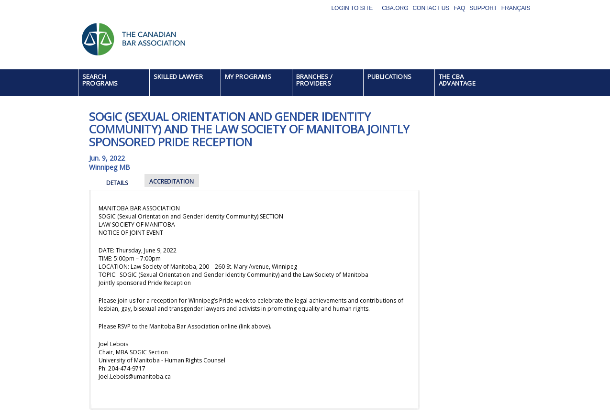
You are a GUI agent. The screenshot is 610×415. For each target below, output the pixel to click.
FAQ (459, 8)
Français (516, 8)
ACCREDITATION (171, 181)
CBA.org (395, 8)
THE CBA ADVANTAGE (457, 79)
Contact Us (430, 8)
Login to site (352, 8)
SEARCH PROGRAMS (100, 79)
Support (483, 8)
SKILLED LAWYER (178, 76)
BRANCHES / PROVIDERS (314, 79)
